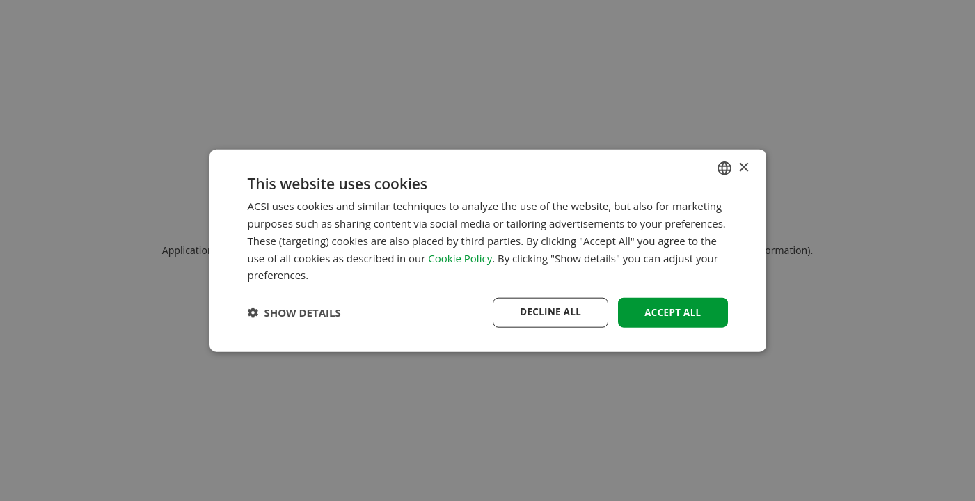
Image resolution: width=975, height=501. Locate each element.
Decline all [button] (546, 312)
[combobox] (724, 168)
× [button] (743, 166)
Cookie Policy (460, 257)
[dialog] (487, 251)
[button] (294, 312)
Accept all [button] (671, 312)
